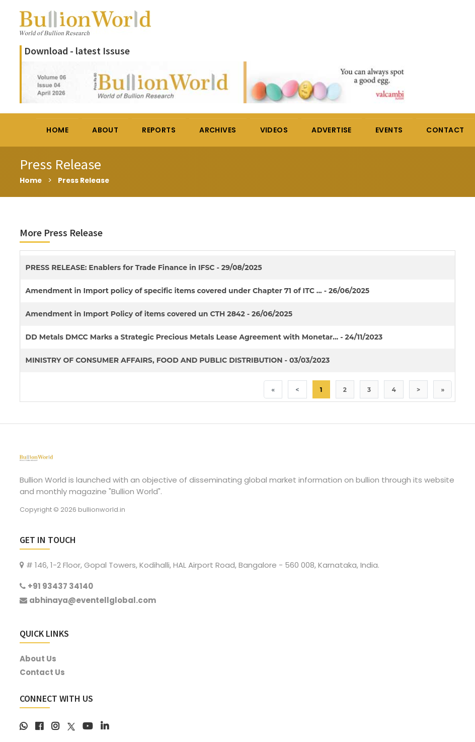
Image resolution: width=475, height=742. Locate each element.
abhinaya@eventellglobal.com (92, 600)
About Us (38, 659)
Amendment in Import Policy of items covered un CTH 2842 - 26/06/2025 (159, 313)
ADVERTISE (332, 130)
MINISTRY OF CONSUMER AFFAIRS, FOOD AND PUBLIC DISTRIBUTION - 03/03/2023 (178, 360)
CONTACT (446, 130)
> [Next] (417, 389)
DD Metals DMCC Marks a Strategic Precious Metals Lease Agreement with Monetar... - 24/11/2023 (204, 337)
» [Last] (442, 389)
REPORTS (159, 130)
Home (31, 180)
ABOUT (106, 130)
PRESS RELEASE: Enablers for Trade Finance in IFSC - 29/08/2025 (144, 267)
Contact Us (42, 672)
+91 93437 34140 (60, 586)
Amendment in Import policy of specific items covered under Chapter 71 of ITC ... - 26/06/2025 (197, 290)
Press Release (87, 180)
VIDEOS (275, 130)
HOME (58, 130)
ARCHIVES (218, 130)
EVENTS (390, 130)
